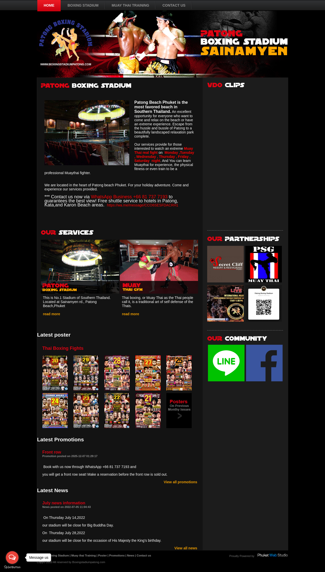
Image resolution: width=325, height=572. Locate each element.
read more (51, 314)
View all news (185, 548)
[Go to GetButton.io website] (12, 567)
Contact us (144, 555)
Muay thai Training (83, 555)
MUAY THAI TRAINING (130, 5)
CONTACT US (174, 5)
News (130, 555)
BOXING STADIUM (83, 5)
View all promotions (180, 482)
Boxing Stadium (58, 555)
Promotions (117, 555)
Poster (102, 555)
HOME (49, 5)
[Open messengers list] (12, 557)
